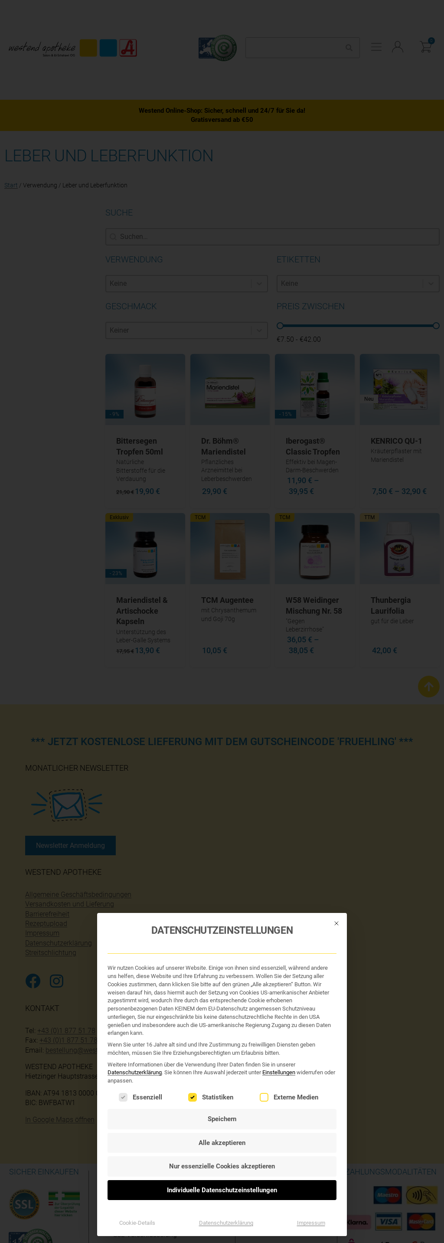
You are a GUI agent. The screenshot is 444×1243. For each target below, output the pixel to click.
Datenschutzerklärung (135, 1031)
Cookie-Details (137, 1182)
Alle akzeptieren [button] (222, 1102)
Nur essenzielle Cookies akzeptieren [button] (222, 1125)
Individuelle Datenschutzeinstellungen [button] (222, 1149)
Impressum (311, 1182)
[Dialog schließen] (336, 882)
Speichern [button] (222, 1078)
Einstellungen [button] (278, 1031)
